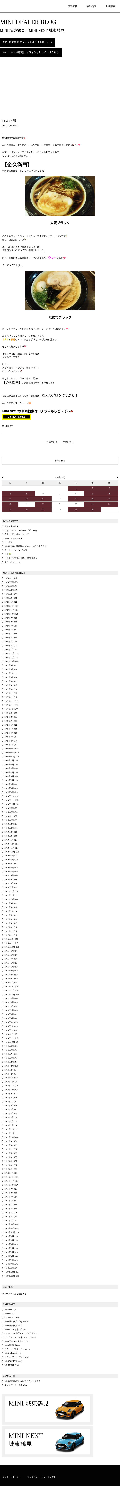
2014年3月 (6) (11, 1070)
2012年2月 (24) (11, 1169)
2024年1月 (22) (11, 602)
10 (109, 493)
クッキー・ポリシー (11, 1477)
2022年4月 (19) (11, 685)
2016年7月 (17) (11, 959)
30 (92, 509)
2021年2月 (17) (11, 741)
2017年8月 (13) (11, 907)
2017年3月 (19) (11, 927)
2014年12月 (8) (11, 1034)
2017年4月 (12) (11, 923)
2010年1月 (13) (11, 1268)
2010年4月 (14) (11, 1256)
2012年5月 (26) (11, 1157)
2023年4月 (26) (11, 638)
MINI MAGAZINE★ (13, 538)
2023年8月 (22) (11, 622)
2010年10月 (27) (12, 1232)
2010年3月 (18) (11, 1260)
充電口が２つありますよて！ (18, 534)
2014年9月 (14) (11, 1046)
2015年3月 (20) (11, 1022)
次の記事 (67, 442)
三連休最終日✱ (11, 526)
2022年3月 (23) (11, 689)
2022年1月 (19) (11, 697)
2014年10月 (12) (12, 1042)
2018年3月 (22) (11, 880)
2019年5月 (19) (11, 824)
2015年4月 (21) (11, 1018)
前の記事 (53, 442)
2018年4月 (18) (11, 876)
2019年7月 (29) (11, 816)
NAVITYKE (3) (10, 1310)
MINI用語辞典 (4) (12, 1345)
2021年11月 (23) (11, 705)
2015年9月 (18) (11, 998)
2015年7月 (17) (11, 1006)
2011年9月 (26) (11, 1189)
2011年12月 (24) (11, 1177)
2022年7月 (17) (11, 673)
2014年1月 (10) (11, 1078)
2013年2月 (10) (11, 1121)
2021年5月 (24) (11, 729)
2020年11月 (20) (12, 753)
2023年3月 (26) (11, 642)
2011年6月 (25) (11, 1201)
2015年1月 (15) (11, 1030)
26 (26, 509)
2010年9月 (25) (11, 1236)
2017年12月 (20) (11, 891)
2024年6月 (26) (11, 582)
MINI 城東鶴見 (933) (13, 1326)
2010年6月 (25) (11, 1248)
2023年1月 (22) (11, 650)
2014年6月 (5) (11, 1058)
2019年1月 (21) (11, 840)
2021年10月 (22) (11, 709)
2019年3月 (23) (11, 832)
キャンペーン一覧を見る (16, 1385)
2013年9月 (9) (11, 1094)
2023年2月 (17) (11, 646)
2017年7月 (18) (11, 911)
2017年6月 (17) (11, 915)
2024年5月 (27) (11, 586)
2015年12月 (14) (11, 987)
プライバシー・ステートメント (41, 1477)
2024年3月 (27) (11, 594)
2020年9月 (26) (11, 760)
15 (76, 499)
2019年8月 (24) (11, 812)
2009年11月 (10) (12, 1276)
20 (43, 504)
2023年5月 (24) (11, 634)
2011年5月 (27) (11, 1205)
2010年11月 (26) (12, 1229)
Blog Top (60, 460)
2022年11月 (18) (11, 658)
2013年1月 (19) (11, 1125)
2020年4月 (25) (11, 780)
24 (109, 504)
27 (43, 509)
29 (76, 509)
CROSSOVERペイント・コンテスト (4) (21, 1333)
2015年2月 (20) (11, 1026)
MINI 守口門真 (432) (13, 1361)
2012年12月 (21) (11, 1129)
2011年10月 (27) (11, 1185)
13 (43, 499)
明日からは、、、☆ (13, 562)
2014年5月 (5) (11, 1062)
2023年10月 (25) (12, 614)
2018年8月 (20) (11, 860)
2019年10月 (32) (12, 804)
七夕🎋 (8, 554)
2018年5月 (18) (11, 872)
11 (10, 499)
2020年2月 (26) (11, 788)
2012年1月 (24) (11, 1173)
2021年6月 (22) (11, 725)
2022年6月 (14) (11, 677)
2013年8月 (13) (11, 1098)
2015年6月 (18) (11, 1010)
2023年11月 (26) (11, 610)
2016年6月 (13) (11, 963)
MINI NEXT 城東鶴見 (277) (16, 1329)
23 (92, 504)
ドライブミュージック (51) (17, 1357)
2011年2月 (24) (11, 1217)
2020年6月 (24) (11, 773)
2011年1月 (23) (11, 1221)
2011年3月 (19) (11, 1213)
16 (92, 499)
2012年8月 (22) (11, 1145)
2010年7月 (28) (11, 1244)
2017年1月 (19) (11, 935)
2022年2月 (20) (11, 693)
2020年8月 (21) (11, 765)
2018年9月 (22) (11, 856)
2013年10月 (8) (11, 1090)
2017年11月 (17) (11, 895)
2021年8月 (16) (11, 717)
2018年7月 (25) (11, 864)
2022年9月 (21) (11, 665)
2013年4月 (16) (11, 1114)
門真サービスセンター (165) (17, 1349)
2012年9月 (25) (11, 1141)
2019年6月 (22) (11, 820)
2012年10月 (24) (12, 1137)
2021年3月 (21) (11, 737)
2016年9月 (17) (11, 951)
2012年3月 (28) (11, 1165)
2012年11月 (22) (11, 1133)
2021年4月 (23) (11, 733)
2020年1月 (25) (11, 792)
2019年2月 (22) (11, 836)
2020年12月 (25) (12, 749)
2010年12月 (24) (12, 1224)
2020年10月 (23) (12, 757)
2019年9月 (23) (11, 808)
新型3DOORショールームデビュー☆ (21, 530)
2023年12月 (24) (11, 606)
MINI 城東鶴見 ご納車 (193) (17, 1322)
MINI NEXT (7, 426)
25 (10, 509)
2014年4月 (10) (11, 1066)
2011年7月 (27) (11, 1197)
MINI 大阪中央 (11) (13, 1353)
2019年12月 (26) (11, 796)
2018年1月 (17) (11, 887)
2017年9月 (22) (11, 903)
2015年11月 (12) (11, 991)
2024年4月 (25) (11, 590)
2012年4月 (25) (11, 1161)
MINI (11, 6)
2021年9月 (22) (11, 713)
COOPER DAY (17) (12, 1318)
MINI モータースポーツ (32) (17, 1341)
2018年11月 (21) (11, 848)
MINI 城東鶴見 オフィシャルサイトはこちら (27, 42)
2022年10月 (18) (12, 661)
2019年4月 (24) (11, 828)
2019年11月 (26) (11, 800)
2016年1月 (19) (11, 983)
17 (109, 499)
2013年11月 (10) (11, 1086)
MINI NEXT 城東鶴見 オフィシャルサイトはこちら (31, 52)
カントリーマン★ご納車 (16, 550)
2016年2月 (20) (11, 979)
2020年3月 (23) (11, 784)
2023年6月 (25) (11, 630)
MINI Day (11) (10, 1314)
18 (10, 504)
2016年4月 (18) (11, 971)
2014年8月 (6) (11, 1050)
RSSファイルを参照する (15, 1294)
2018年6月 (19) (11, 868)
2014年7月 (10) (11, 1054)
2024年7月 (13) (11, 578)
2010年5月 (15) (11, 1252)
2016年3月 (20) (11, 975)
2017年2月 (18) (11, 931)
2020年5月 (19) (11, 776)
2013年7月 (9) (10, 1102)
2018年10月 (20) (12, 852)
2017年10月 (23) (11, 899)
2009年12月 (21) (12, 1272)
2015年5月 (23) (11, 1014)
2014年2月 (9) (11, 1074)
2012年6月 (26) (11, 1153)
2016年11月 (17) (11, 943)
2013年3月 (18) (11, 1117)
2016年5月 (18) (11, 967)
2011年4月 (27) (11, 1209)
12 (27, 499)
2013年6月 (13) (11, 1106)
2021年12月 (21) (11, 701)
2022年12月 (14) (11, 653)
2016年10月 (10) (12, 947)
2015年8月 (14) (11, 1002)
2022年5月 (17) (11, 681)
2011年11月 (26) (11, 1181)
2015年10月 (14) (12, 995)
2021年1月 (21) (11, 745)
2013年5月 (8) (11, 1109)
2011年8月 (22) (11, 1193)
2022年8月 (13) (11, 669)
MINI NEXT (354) (12, 1365)
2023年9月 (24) (11, 618)
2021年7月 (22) (11, 721)
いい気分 (9, 542)
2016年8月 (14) (11, 955)
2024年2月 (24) (11, 598)
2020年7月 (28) (11, 768)
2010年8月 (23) (11, 1240)
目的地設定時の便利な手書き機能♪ (21, 558)
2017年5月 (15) (11, 919)
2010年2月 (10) (11, 1264)
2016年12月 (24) (11, 939)
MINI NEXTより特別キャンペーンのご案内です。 (27, 546)
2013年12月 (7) (11, 1082)
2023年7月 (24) (11, 626)
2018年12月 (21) (11, 844)
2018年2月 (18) (11, 883)
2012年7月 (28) (11, 1149)
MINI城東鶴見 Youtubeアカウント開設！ (23, 1381)
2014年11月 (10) (12, 1038)
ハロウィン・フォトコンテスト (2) (20, 1337)
